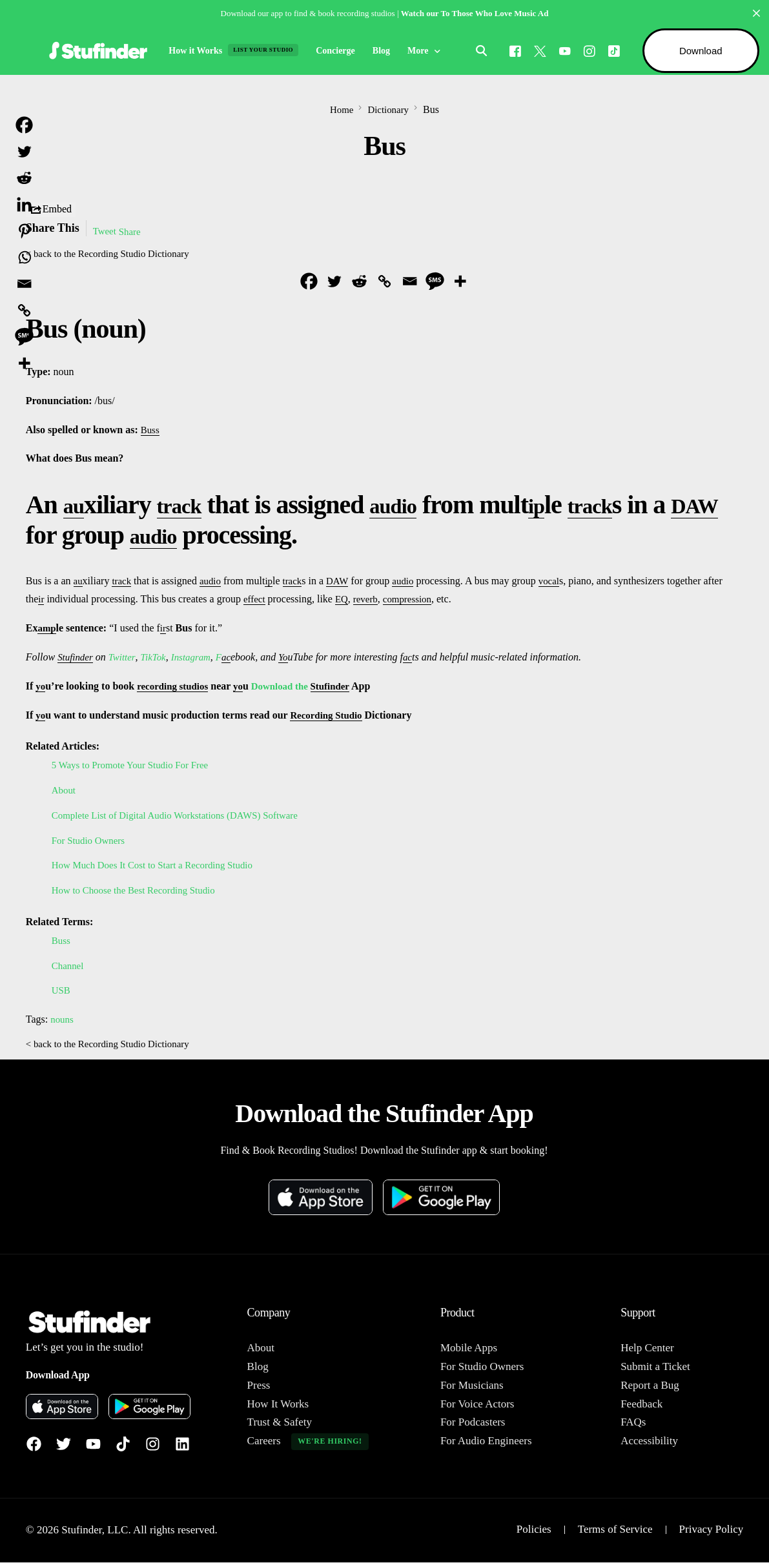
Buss (62, 941)
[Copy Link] (384, 282)
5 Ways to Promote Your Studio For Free (136, 766)
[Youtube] (561, 50)
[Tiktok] (610, 50)
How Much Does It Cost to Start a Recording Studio (160, 866)
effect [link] (255, 600)
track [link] (189, 505)
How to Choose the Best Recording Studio (139, 891)
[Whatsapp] (24, 257)
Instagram (197, 658)
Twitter (125, 658)
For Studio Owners (91, 841)
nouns (62, 1020)
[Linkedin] (24, 204)
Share (132, 231)
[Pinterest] (24, 231)
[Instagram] (585, 50)
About (64, 791)
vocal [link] (558, 582)
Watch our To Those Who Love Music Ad (475, 13)
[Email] (409, 282)
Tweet (105, 231)
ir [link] (41, 600)
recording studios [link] (176, 687)
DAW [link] (54, 536)
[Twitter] (334, 282)
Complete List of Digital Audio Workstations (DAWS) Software (184, 816)
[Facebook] (511, 50)
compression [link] (413, 600)
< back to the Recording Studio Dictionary (113, 254)
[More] (460, 282)
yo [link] (41, 687)
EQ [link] (344, 600)
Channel (69, 966)
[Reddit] (359, 282)
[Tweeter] (536, 50)
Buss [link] (151, 430)
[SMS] (435, 282)
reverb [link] (369, 600)
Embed (51, 209)
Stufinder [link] (76, 658)
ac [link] (235, 658)
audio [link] (414, 505)
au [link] (76, 505)
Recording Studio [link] (330, 716)
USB (62, 991)
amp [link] (47, 629)
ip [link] (565, 505)
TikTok (157, 658)
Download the (290, 687)
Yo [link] (293, 658)
